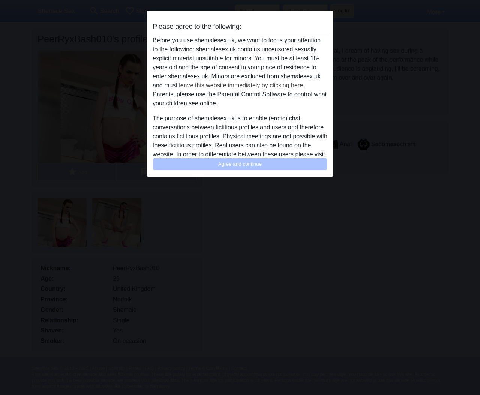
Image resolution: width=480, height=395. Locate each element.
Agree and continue (240, 164)
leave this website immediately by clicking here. (241, 85)
